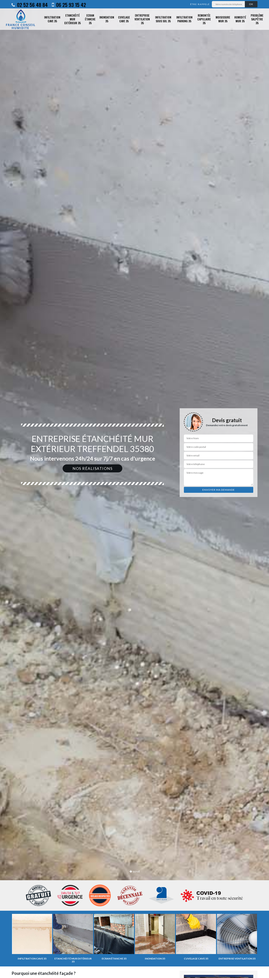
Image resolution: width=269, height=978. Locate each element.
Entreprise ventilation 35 (142, 19)
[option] (134, 489)
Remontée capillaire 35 (204, 19)
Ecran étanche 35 (90, 19)
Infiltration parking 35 (184, 19)
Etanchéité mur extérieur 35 (72, 19)
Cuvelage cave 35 (124, 19)
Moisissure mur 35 (223, 19)
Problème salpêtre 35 (257, 19)
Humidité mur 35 (240, 19)
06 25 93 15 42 (69, 4)
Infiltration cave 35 (52, 19)
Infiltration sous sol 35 (163, 19)
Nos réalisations (92, 468)
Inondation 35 (106, 19)
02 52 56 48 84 (30, 4)
